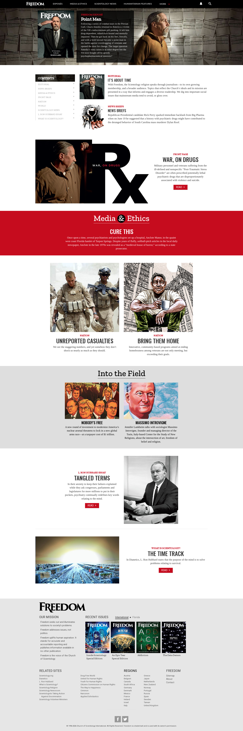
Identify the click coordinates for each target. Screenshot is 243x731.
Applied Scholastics (90, 696)
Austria (127, 675)
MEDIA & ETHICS (79, 4)
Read (180, 187)
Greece (147, 675)
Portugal (147, 690)
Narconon (85, 693)
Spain (146, 696)
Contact (170, 682)
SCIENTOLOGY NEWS (107, 4)
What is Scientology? (48, 684)
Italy (125, 705)
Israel (126, 702)
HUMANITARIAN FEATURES (140, 4)
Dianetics (43, 678)
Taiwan (147, 702)
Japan (146, 678)
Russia (147, 693)
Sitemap (170, 675)
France (127, 696)
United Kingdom (151, 705)
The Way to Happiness (91, 687)
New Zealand (150, 684)
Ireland (127, 699)
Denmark (128, 690)
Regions (130, 671)
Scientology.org (46, 675)
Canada (127, 681)
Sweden (147, 699)
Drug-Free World (88, 675)
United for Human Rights (91, 678)
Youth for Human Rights (91, 681)
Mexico (127, 693)
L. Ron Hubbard (46, 681)
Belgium (127, 678)
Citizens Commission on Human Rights (98, 684)
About (169, 679)
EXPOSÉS (58, 4)
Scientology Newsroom (49, 690)
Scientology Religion (48, 687)
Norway (147, 687)
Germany (128, 687)
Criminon (84, 690)
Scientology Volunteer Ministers (53, 699)
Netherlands (149, 681)
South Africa (129, 684)
